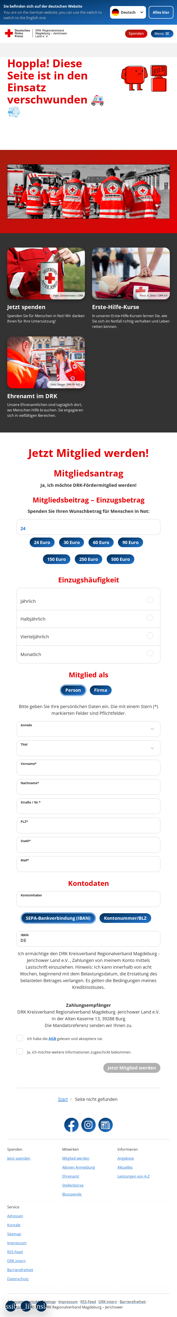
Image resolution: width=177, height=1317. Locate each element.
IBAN (25, 935)
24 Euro (42, 542)
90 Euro (131, 542)
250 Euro (88, 559)
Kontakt (13, 1225)
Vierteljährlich (34, 637)
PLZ (24, 822)
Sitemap (14, 1233)
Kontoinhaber (31, 895)
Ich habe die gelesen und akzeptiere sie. (60, 1039)
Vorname (29, 764)
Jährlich (28, 601)
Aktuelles (125, 1167)
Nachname (30, 783)
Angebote (125, 1158)
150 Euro (56, 559)
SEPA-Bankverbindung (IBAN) (58, 918)
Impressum (17, 1242)
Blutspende (72, 1194)
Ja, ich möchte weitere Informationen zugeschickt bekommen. (74, 1052)
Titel (24, 745)
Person (73, 690)
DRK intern (16, 1260)
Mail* (25, 860)
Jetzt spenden (26, 307)
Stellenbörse (73, 1185)
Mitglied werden (75, 1158)
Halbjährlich (32, 619)
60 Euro (101, 542)
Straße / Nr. (31, 803)
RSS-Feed (15, 1251)
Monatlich (30, 655)
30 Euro (71, 542)
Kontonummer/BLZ (125, 918)
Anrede (26, 725)
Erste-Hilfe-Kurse (115, 307)
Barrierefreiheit (20, 1269)
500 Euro (120, 559)
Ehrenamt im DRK (32, 396)
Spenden (135, 33)
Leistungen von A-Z (133, 1176)
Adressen (15, 1216)
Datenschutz (18, 1278)
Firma (100, 690)
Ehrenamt (70, 1176)
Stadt (26, 841)
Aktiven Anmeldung (78, 1167)
